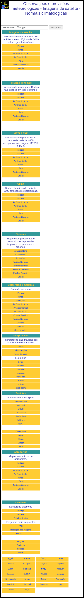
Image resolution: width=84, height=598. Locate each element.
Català (27, 558)
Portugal (20, 94)
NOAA (20, 435)
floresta (21, 365)
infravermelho (21, 350)
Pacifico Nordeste (20, 266)
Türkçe (11, 589)
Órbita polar (21, 432)
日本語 (27, 574)
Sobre (20, 552)
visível (20, 346)
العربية (10, 558)
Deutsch (10, 563)
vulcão (21, 380)
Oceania (20, 323)
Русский (27, 584)
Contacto (21, 545)
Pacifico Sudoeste (20, 269)
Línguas (20, 541)
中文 (27, 589)
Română (10, 584)
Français (27, 569)
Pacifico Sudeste (20, 273)
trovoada (20, 373)
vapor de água (20, 354)
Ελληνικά (27, 563)
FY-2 (18, 416)
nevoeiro (21, 369)
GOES (21, 409)
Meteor (21, 443)
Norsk (27, 579)
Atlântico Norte (20, 251)
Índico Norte (20, 254)
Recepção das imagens (20, 530)
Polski (43, 579)
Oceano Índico (20, 330)
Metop (20, 439)
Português (60, 579)
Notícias (20, 549)
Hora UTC (20, 533)
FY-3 (21, 446)
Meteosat (21, 405)
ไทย (60, 585)
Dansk (60, 558)
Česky (44, 558)
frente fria (20, 377)
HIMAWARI (21, 412)
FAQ (21, 526)
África (20, 50)
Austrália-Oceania (21, 64)
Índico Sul (20, 258)
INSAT (21, 424)
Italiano (10, 574)
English (44, 563)
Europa (21, 46)
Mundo (21, 68)
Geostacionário (20, 401)
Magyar (60, 569)
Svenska (44, 584)
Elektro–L (20, 420)
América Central (21, 308)
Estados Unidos (21, 518)
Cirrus (20, 362)
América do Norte (20, 53)
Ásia (21, 61)
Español (60, 563)
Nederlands (11, 579)
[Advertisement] (30, 21)
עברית (43, 569)
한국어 (44, 574)
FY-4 (24, 416)
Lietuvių (60, 574)
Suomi (10, 569)
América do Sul (20, 57)
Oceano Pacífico (20, 315)
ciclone (21, 384)
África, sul (20, 300)
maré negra (21, 388)
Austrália (20, 326)
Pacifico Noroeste (20, 262)
